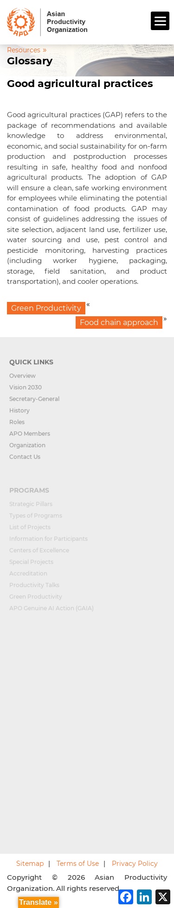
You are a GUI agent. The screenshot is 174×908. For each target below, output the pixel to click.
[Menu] (160, 21)
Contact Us (24, 460)
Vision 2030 (25, 391)
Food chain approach (119, 322)
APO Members (29, 437)
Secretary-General (34, 402)
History (19, 414)
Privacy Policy (135, 863)
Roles (17, 425)
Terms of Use (78, 863)
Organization (27, 448)
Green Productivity (46, 308)
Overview (22, 379)
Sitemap (30, 863)
